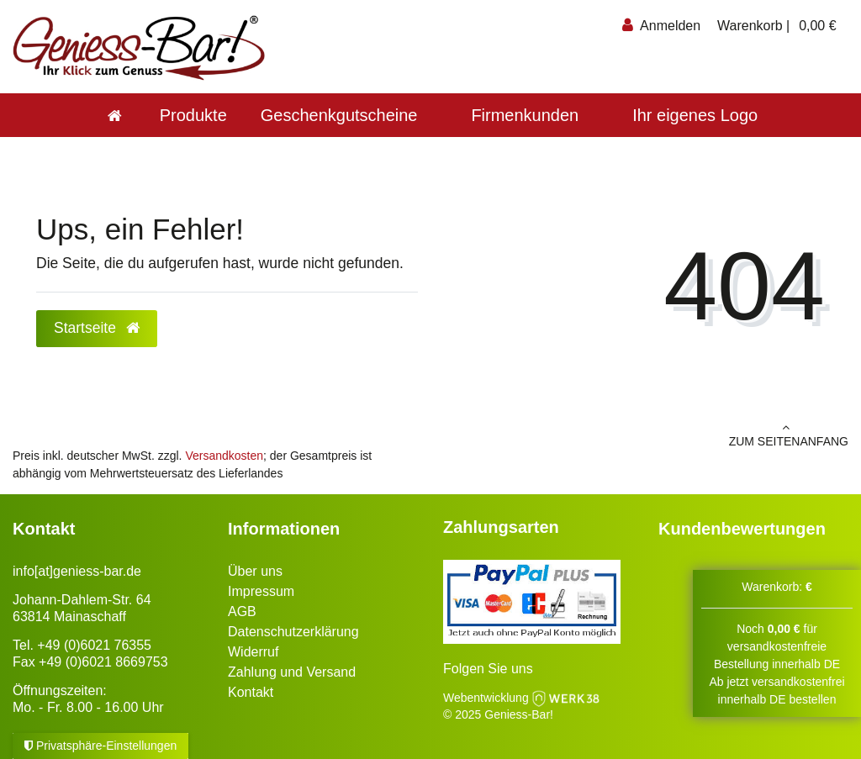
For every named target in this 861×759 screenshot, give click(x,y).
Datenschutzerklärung (293, 632)
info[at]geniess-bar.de (77, 571)
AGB (242, 611)
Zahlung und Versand (292, 672)
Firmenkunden (524, 115)
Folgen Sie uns (488, 668)
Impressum (261, 591)
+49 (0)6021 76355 (94, 645)
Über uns (255, 571)
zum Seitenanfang (645, 434)
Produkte (193, 115)
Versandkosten (224, 455)
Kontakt (250, 692)
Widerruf (253, 652)
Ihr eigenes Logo (695, 115)
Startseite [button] (97, 327)
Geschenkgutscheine (339, 115)
